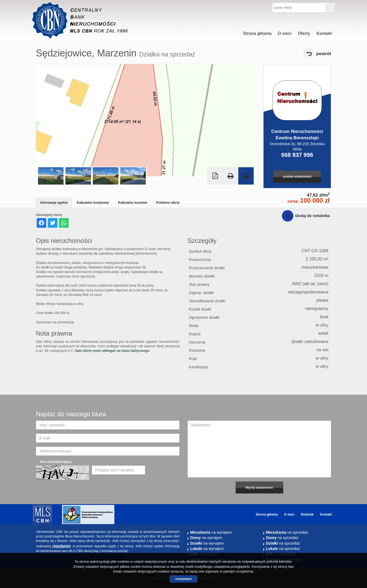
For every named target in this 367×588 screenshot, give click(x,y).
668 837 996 (297, 155)
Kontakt (324, 33)
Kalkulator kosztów (132, 203)
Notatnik (307, 514)
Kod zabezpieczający (56, 462)
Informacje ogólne (54, 203)
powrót (323, 53)
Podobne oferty (168, 203)
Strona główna (257, 33)
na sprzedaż (287, 532)
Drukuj (230, 176)
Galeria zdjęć (246, 176)
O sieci (284, 33)
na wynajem (211, 532)
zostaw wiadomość (297, 176)
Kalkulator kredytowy (93, 203)
